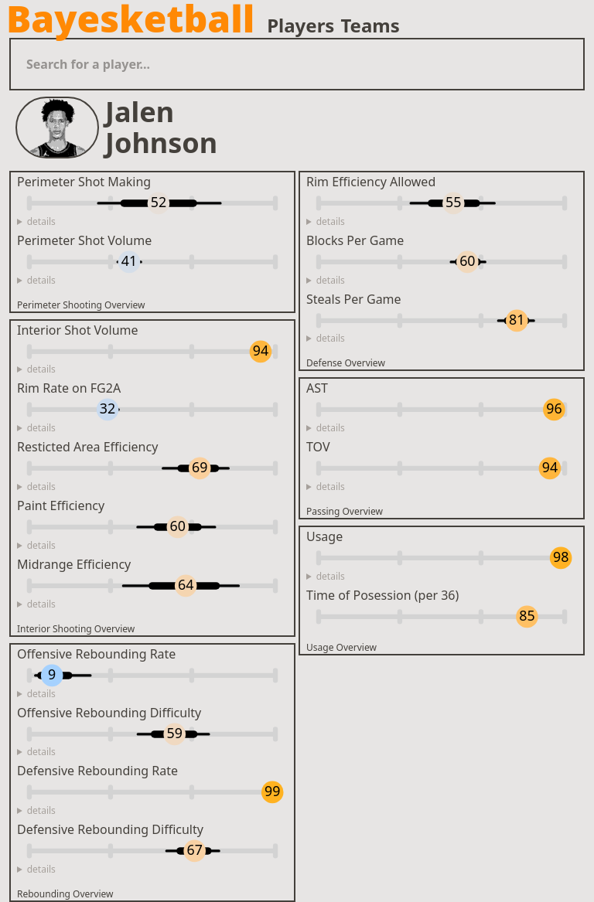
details (41, 222)
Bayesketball (130, 18)
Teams (369, 25)
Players (300, 25)
